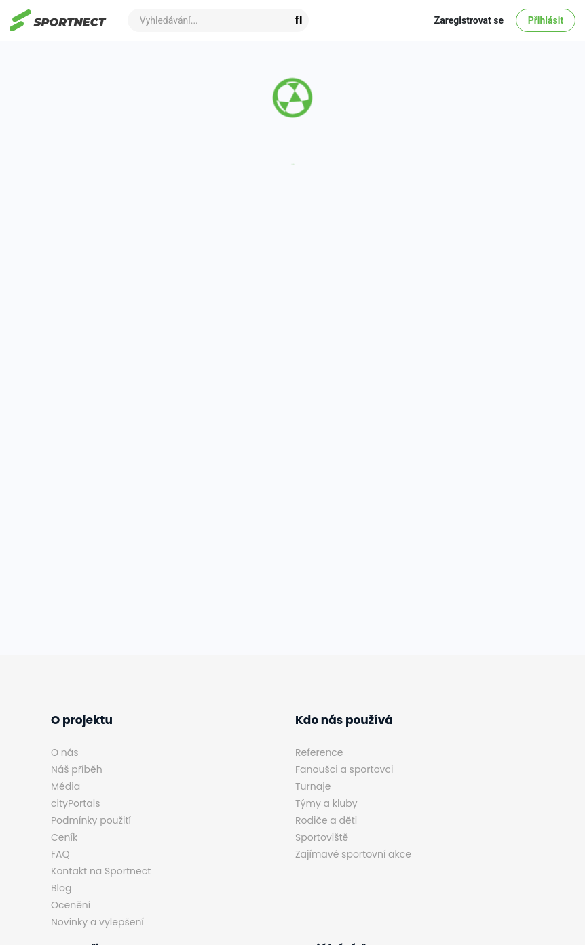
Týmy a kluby (326, 803)
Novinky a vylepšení (97, 922)
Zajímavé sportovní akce (353, 854)
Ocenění (70, 905)
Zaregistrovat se (469, 20)
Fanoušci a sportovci (344, 769)
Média (65, 786)
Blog (61, 888)
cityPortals (75, 803)
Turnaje (313, 786)
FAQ (60, 854)
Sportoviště (321, 837)
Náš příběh (76, 769)
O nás (64, 752)
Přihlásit (546, 20)
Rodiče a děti (326, 820)
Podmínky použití (91, 820)
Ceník (64, 837)
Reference (319, 752)
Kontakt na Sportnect (101, 871)
